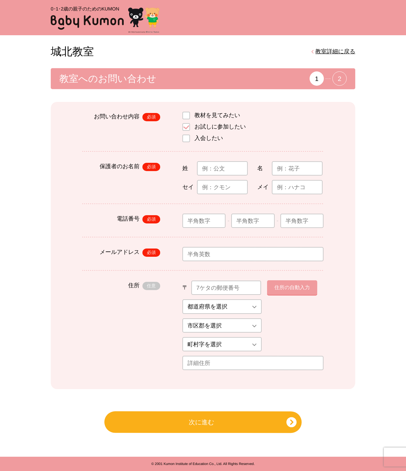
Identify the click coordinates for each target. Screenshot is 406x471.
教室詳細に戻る (335, 51)
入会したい (208, 138)
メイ (263, 187)
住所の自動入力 (292, 287)
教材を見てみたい (217, 115)
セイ (188, 187)
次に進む (201, 422)
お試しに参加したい (220, 126)
